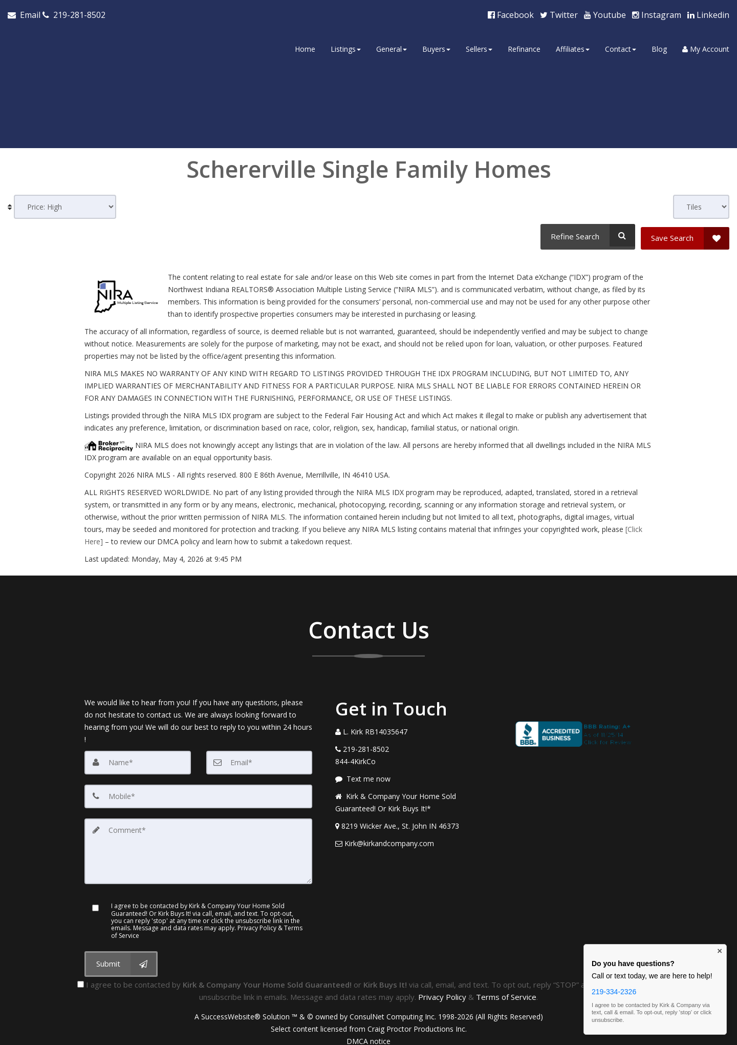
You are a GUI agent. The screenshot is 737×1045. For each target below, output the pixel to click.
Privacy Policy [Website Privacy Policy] (442, 989)
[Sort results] (65, 204)
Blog (659, 47)
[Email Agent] (25, 13)
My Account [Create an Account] (705, 47)
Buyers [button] (436, 47)
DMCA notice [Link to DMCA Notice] (368, 1033)
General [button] (391, 47)
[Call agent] (73, 13)
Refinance (524, 47)
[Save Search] (685, 232)
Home (305, 47)
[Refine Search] (586, 232)
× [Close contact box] (719, 951)
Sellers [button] (479, 47)
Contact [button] (620, 47)
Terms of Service (506, 989)
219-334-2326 (614, 992)
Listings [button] (346, 47)
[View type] (701, 204)
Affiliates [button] (573, 47)
